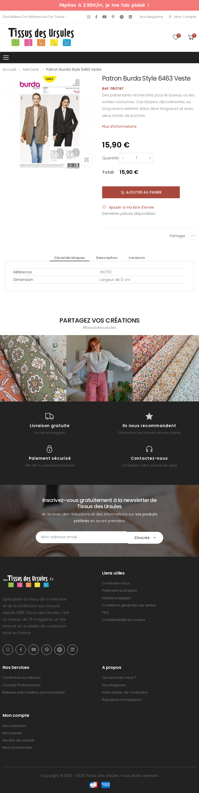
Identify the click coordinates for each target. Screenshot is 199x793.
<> (192, 235)
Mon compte (182, 16)
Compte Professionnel (21, 684)
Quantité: (110, 158)
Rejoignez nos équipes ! (122, 699)
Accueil (9, 69)
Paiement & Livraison (119, 590)
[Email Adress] (77, 537)
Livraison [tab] (136, 257)
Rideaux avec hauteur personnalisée (34, 691)
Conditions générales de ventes (129, 604)
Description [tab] (106, 257)
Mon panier (12, 732)
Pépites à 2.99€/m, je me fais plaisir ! (104, 5)
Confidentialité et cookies (123, 619)
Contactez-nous (116, 582)
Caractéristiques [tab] (70, 257)
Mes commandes (17, 747)
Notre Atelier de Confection (125, 691)
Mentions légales (116, 597)
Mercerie (31, 69)
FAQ (105, 612)
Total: (108, 172)
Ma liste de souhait (18, 739)
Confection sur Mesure (22, 677)
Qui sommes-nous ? (119, 677)
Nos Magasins (151, 16)
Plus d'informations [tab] (119, 126)
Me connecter (14, 725)
